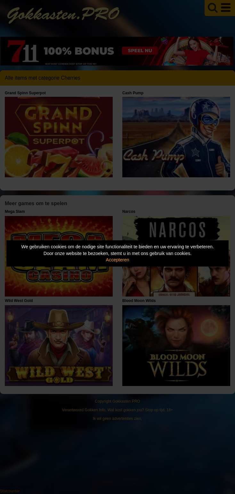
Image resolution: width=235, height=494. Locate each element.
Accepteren (117, 259)
